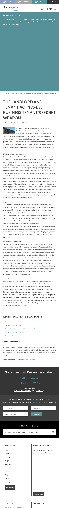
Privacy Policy (36, 402)
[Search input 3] (27, 432)
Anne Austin (24, 360)
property (18, 142)
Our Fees (8, 457)
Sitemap (7, 482)
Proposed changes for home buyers (17, 322)
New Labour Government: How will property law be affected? (26, 329)
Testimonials (9, 468)
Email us (40, 391)
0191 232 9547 (18, 19)
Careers (7, 471)
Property (28, 123)
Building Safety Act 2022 (13, 325)
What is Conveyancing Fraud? (15, 332)
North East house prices (13, 336)
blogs (39, 19)
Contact (7, 478)
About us (8, 464)
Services (7, 454)
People (7, 461)
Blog (12, 94)
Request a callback (23, 391)
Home (7, 94)
